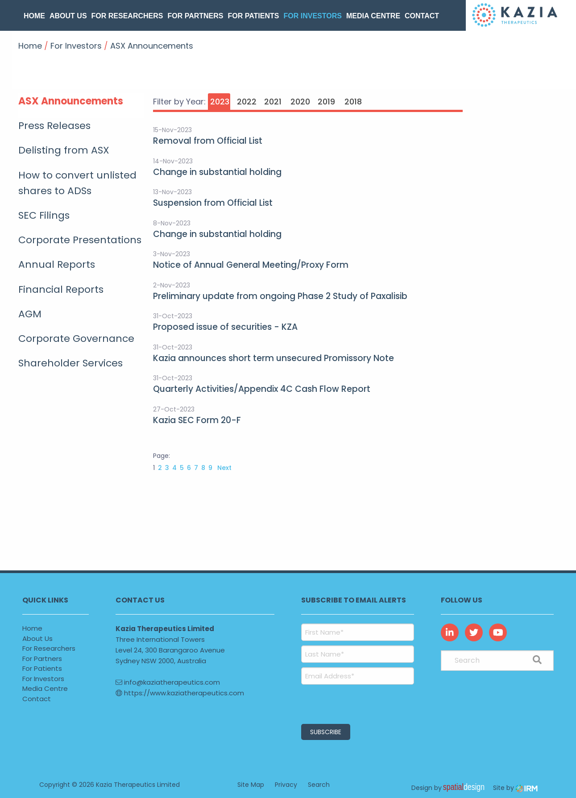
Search (319, 784)
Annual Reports (56, 264)
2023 (219, 101)
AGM (29, 314)
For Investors (312, 16)
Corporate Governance (76, 338)
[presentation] (355, 703)
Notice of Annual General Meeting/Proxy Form (250, 265)
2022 (247, 101)
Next (223, 467)
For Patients (253, 16)
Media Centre (373, 16)
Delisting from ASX (63, 150)
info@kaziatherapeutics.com (168, 682)
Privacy (286, 784)
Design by (450, 787)
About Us (68, 16)
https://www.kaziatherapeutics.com (180, 693)
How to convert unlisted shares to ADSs (77, 183)
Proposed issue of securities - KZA (225, 327)
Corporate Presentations (79, 240)
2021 (273, 101)
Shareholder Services (70, 363)
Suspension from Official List (213, 203)
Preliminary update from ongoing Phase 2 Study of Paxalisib (280, 296)
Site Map (250, 784)
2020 (300, 101)
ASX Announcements (70, 101)
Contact (422, 16)
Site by (515, 787)
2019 (326, 101)
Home (34, 16)
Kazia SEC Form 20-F (197, 420)
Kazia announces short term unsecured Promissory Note (273, 358)
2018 (353, 101)
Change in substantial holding (217, 172)
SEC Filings (44, 215)
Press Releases (54, 126)
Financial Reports (61, 289)
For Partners (195, 16)
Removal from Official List (207, 141)
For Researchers (127, 16)
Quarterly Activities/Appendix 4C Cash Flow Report (261, 389)
